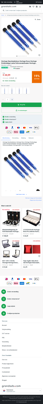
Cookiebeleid (21, 372)
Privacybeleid (21, 368)
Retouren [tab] (31, 138)
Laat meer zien (21, 194)
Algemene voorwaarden (21, 376)
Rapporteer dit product (36, 200)
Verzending (21, 342)
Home (2, 15)
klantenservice (23, 402)
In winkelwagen (21, 110)
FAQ (21, 338)
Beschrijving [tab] (6, 138)
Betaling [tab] (23, 138)
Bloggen (21, 380)
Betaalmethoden (21, 346)
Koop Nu (21, 105)
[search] (23, 10)
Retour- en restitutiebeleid (21, 350)
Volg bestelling (21, 329)
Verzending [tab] (15, 138)
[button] (22, 391)
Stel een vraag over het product (33, 198)
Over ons (21, 360)
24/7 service (39, 2)
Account (21, 325)
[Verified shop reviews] (21, 67)
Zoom (37, 19)
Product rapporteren (21, 364)
